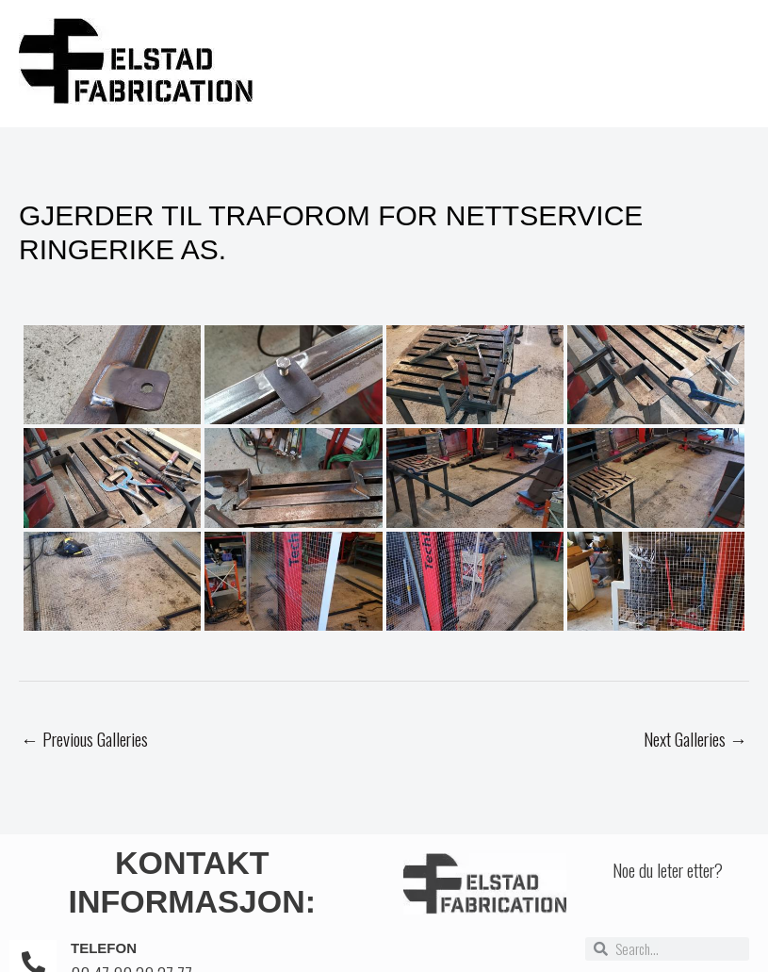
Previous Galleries (84, 738)
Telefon (104, 948)
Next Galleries (695, 738)
